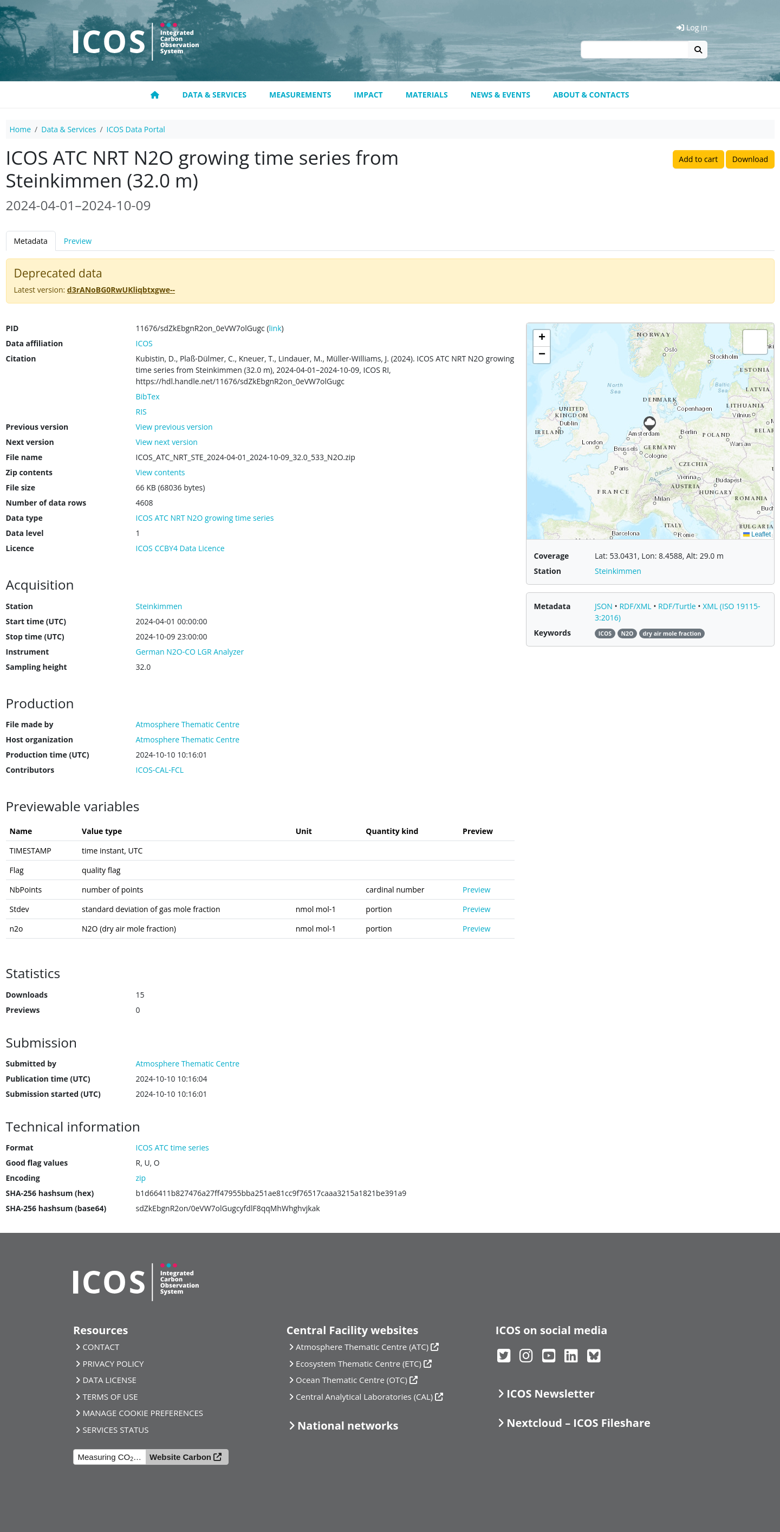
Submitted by (31, 1063)
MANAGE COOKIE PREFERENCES (142, 1412)
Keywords (552, 633)
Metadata (31, 241)
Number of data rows (46, 502)
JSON (605, 606)
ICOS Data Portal (136, 129)
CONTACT (100, 1346)
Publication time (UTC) (48, 1079)
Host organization (39, 739)
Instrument (27, 652)
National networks (347, 1425)
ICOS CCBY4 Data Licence (180, 548)
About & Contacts (591, 94)
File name (24, 457)
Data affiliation (34, 343)
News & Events (500, 94)
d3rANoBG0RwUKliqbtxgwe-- (121, 290)
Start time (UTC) (36, 621)
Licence (20, 548)
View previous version (174, 427)
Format (20, 1147)
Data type (24, 518)
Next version (30, 442)
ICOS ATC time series (172, 1147)
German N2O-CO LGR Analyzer (190, 652)
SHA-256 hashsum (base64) (56, 1208)
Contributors (30, 770)
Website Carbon (180, 1457)
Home (20, 129)
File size (20, 487)
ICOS (144, 343)
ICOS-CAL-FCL (160, 770)
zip (141, 1178)
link (275, 328)
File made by (30, 724)
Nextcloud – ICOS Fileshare (578, 1422)
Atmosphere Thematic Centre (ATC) (362, 1346)
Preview (78, 241)
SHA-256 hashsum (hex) (50, 1193)
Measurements (300, 94)
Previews (23, 1010)
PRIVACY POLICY (113, 1363)
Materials (427, 94)
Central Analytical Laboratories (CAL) (364, 1396)
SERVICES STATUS (115, 1429)
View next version (167, 442)
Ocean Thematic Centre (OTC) (351, 1379)
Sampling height (36, 667)
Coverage (551, 556)
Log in (692, 27)
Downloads (27, 995)
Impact (368, 94)
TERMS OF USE (110, 1396)
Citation (21, 358)
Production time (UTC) (47, 754)
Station (19, 606)
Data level (25, 533)
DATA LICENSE (109, 1379)
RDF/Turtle (678, 606)
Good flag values (37, 1163)
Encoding (23, 1178)
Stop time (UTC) (35, 636)
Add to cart (698, 159)
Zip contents (29, 472)
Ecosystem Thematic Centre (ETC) (358, 1363)
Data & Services (214, 94)
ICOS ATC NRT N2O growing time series (205, 518)
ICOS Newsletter (550, 1393)
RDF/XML (636, 606)
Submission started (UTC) (53, 1094)
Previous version (37, 427)
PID (12, 328)
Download (750, 159)
